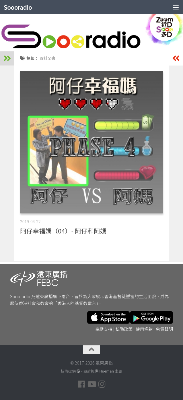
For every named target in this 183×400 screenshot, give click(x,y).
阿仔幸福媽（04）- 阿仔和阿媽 (63, 230)
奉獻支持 (103, 329)
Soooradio (18, 7)
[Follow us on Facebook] (81, 384)
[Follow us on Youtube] (91, 384)
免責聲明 (164, 329)
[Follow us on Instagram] (102, 384)
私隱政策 (124, 329)
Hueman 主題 (110, 371)
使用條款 (144, 329)
